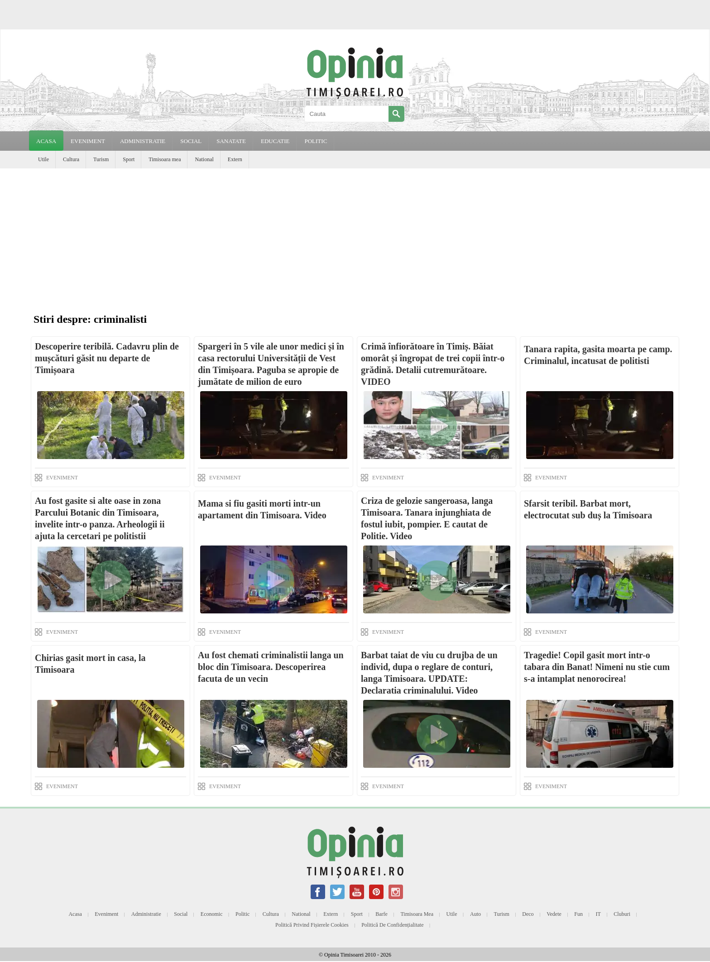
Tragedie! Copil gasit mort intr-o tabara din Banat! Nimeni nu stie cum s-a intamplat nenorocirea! (597, 667)
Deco (527, 914)
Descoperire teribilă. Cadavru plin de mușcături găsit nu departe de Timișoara (107, 358)
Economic (212, 914)
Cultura (71, 159)
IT (598, 914)
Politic (242, 914)
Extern (235, 159)
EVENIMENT (88, 141)
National (204, 159)
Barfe (381, 914)
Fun (578, 914)
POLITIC (315, 141)
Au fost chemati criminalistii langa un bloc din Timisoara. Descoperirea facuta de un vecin (271, 667)
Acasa (46, 141)
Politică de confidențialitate (392, 925)
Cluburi (622, 914)
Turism (101, 159)
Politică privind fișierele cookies (312, 925)
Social (180, 914)
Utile (43, 159)
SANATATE (231, 141)
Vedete (554, 914)
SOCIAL (190, 141)
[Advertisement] (355, 236)
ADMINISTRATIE (142, 141)
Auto (475, 914)
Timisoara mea (165, 159)
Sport (128, 159)
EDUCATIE (275, 141)
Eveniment (106, 914)
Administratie (146, 914)
